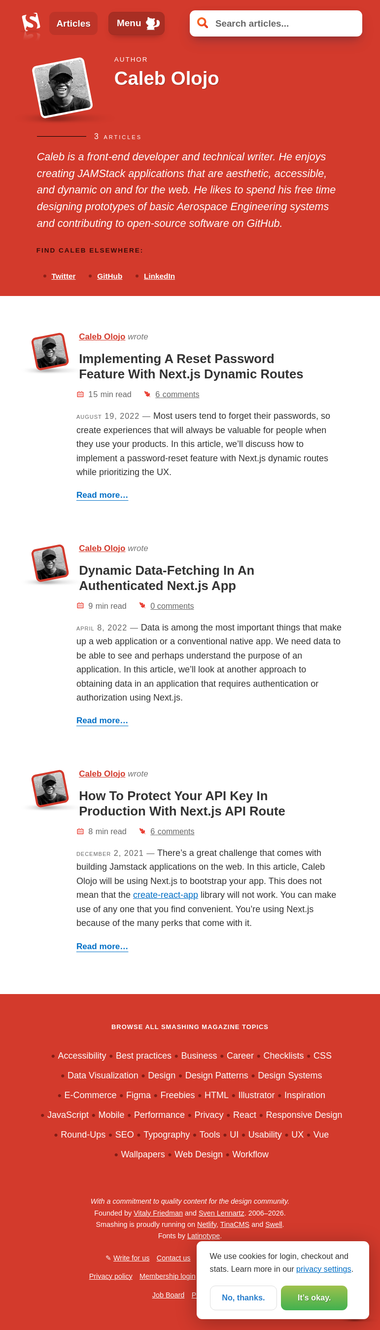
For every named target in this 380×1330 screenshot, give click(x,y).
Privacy (208, 1115)
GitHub (109, 276)
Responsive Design (304, 1115)
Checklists (283, 1056)
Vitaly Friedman (158, 1213)
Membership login (167, 1276)
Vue (321, 1135)
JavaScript (68, 1115)
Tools (210, 1135)
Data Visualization (103, 1075)
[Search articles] (276, 23)
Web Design (198, 1154)
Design (161, 1075)
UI (234, 1135)
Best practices (144, 1056)
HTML (217, 1095)
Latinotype (203, 1236)
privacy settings (323, 1268)
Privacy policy (111, 1276)
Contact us (174, 1258)
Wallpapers (143, 1154)
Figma (138, 1095)
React (244, 1115)
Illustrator (256, 1095)
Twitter (63, 276)
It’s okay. (314, 1297)
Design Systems (290, 1075)
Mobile (111, 1115)
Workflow (250, 1154)
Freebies (177, 1095)
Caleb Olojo (102, 336)
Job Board (168, 1295)
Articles (73, 23)
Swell (273, 1224)
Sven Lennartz (221, 1213)
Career (240, 1056)
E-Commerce (90, 1095)
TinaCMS (234, 1224)
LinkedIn (159, 276)
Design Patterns (216, 1075)
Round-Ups (83, 1135)
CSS (322, 1056)
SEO (124, 1135)
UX (297, 1135)
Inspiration (304, 1095)
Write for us (131, 1258)
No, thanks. (243, 1297)
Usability (265, 1135)
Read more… (102, 495)
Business (199, 1056)
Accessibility (82, 1056)
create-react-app (165, 895)
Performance (159, 1115)
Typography (166, 1135)
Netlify (206, 1224)
